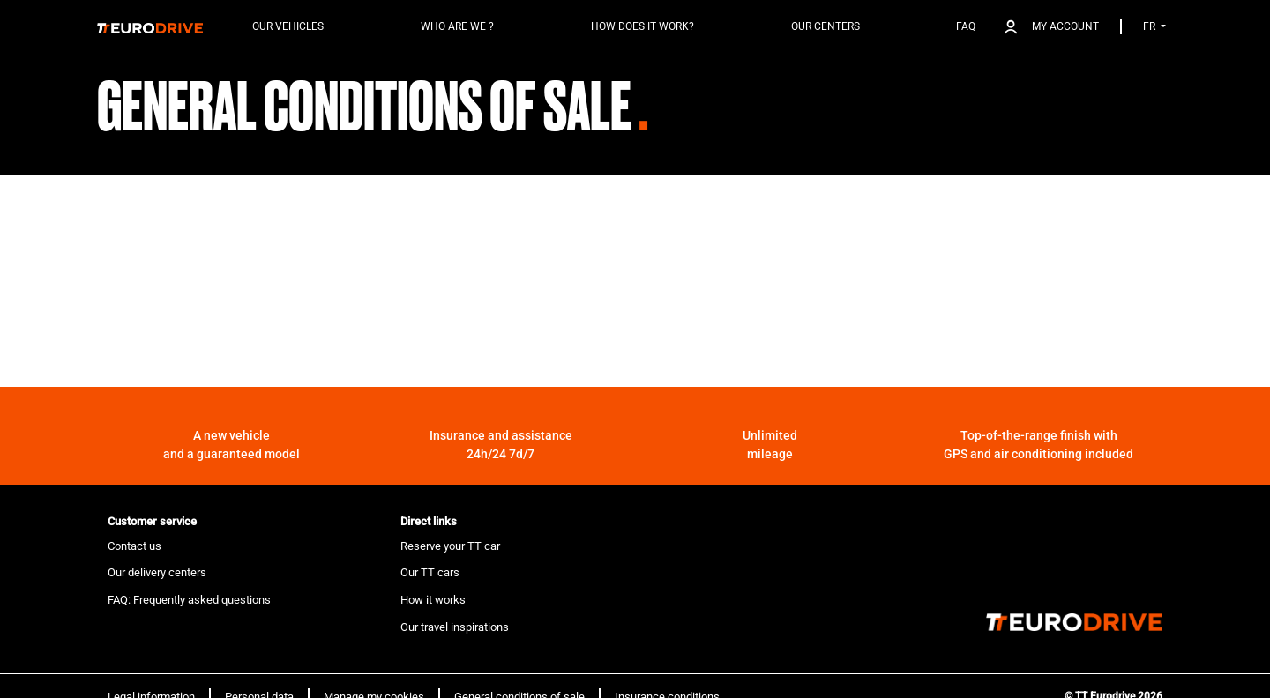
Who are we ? (457, 26)
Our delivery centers (157, 572)
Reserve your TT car (450, 546)
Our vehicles (288, 26)
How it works (433, 599)
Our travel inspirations (454, 627)
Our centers (825, 26)
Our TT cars (429, 572)
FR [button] (1150, 26)
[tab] (243, 522)
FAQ (965, 26)
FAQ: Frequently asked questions (189, 599)
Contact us (134, 546)
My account (1065, 26)
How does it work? (642, 26)
